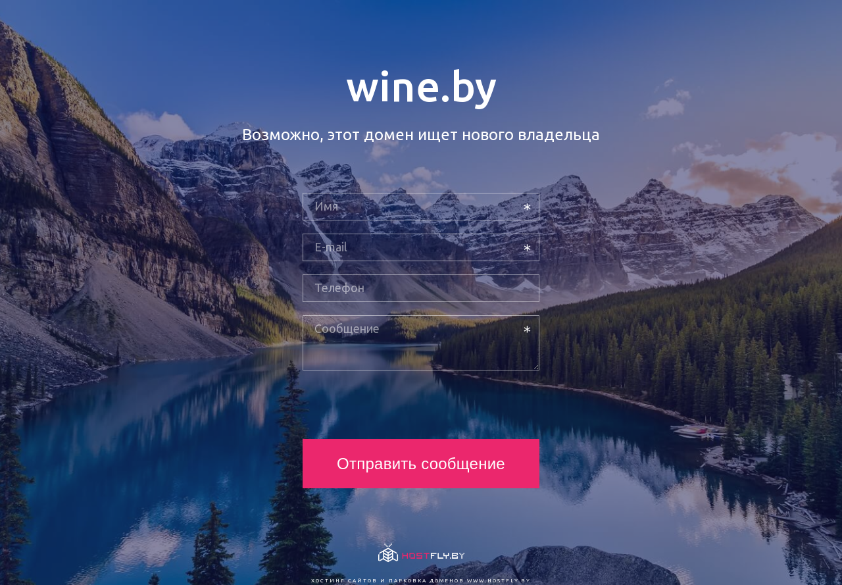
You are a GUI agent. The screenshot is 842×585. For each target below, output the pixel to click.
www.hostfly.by (499, 581)
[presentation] (403, 404)
